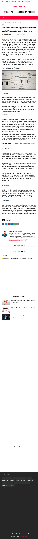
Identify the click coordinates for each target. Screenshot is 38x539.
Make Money (30, 480)
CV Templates (5, 480)
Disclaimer (27, 1)
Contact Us (13, 1)
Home (3, 1)
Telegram (10, 483)
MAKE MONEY (21, 12)
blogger (18, 240)
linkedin (30, 239)
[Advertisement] (19, 382)
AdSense (4, 478)
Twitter (15, 483)
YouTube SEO (11, 485)
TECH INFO (8, 12)
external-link (23, 240)
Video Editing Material (24, 483)
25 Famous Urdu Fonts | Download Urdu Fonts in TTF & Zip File (23, 301)
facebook (22, 239)
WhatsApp (4, 485)
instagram (26, 239)
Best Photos (22, 478)
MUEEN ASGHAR (19, 6)
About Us (8, 1)
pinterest (11, 240)
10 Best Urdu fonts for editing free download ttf (23, 307)
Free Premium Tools (20, 480)
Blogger (29, 478)
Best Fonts (16, 478)
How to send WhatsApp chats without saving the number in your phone (18, 144)
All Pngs (10, 478)
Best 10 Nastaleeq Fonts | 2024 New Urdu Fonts (23, 315)
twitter (33, 239)
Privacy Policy (21, 1)
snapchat (15, 240)
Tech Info (7, 22)
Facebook (12, 480)
